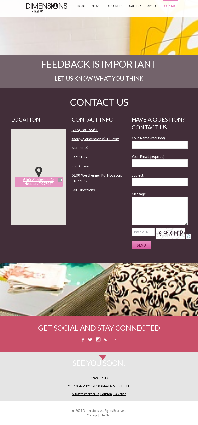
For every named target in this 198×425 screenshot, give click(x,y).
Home (81, 6)
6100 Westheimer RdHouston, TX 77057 (38, 182)
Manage (92, 415)
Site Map (105, 415)
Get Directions (83, 190)
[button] (38, 172)
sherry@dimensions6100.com (95, 138)
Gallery (135, 6)
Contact (171, 6)
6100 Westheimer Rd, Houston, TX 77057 (99, 394)
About (152, 6)
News (96, 6)
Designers (115, 6)
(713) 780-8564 (85, 129)
